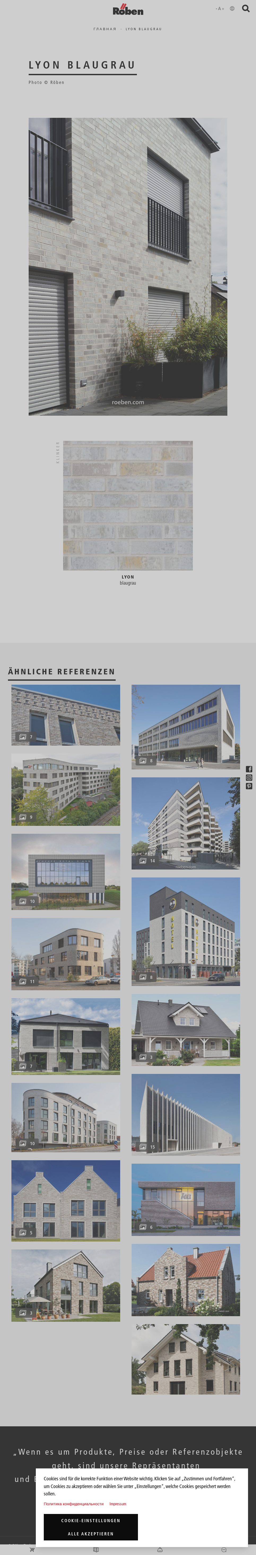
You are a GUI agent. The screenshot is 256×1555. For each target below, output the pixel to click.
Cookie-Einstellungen (90, 1520)
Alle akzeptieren (91, 1533)
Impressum (118, 1503)
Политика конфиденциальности (73, 1503)
